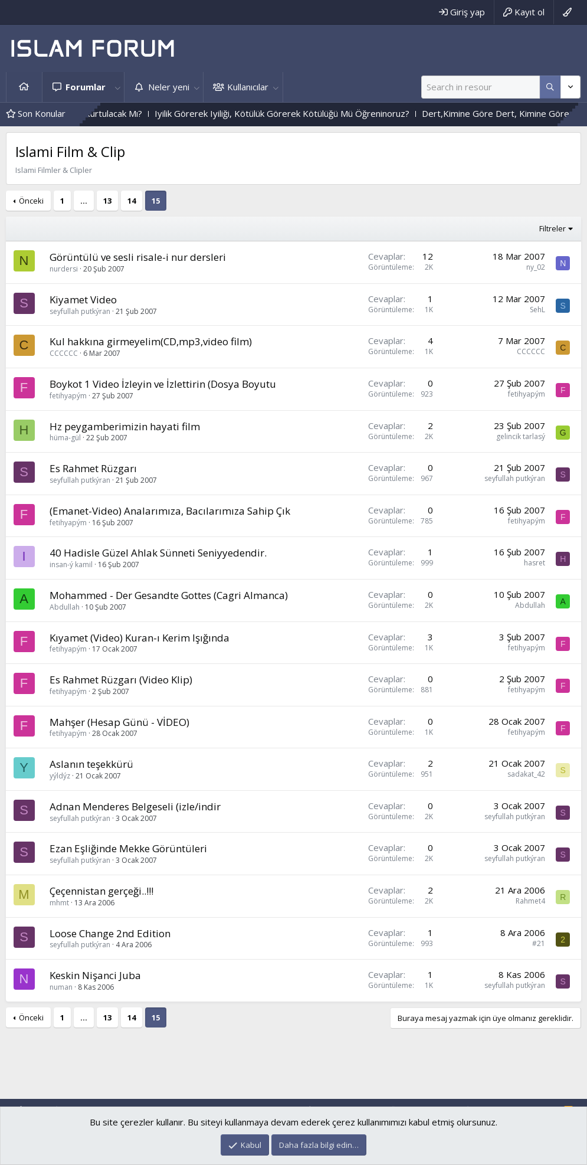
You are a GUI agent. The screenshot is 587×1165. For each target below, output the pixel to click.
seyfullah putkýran (80, 311)
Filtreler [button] (552, 228)
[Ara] (480, 87)
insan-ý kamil (71, 564)
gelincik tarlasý (520, 436)
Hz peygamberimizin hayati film (125, 426)
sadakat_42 (526, 774)
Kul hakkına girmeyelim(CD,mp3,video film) (151, 341)
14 (131, 200)
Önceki (31, 200)
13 (107, 200)
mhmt (59, 903)
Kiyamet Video (83, 299)
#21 (538, 943)
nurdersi (64, 269)
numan (61, 987)
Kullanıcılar (247, 87)
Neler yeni (168, 87)
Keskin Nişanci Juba (95, 975)
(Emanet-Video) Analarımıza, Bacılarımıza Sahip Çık (170, 511)
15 (156, 200)
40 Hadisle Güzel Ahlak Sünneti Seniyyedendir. (158, 552)
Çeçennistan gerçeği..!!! (101, 891)
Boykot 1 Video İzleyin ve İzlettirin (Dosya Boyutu (163, 384)
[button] (117, 87)
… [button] (83, 200)
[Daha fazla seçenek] (550, 87)
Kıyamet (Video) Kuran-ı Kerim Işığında (139, 637)
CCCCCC (64, 353)
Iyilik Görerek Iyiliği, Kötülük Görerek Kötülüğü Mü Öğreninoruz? (329, 113)
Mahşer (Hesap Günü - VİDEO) (119, 722)
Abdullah (65, 607)
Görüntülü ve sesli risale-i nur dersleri (138, 257)
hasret (534, 563)
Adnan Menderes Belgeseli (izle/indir (135, 806)
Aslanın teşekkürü (91, 764)
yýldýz (60, 776)
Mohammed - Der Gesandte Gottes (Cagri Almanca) (169, 595)
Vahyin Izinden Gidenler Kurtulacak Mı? (112, 113)
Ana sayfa (24, 87)
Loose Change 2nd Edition (110, 933)
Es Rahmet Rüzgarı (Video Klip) (121, 679)
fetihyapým (68, 396)
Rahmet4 (530, 901)
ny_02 (535, 267)
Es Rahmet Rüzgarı (93, 468)
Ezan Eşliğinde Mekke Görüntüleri (128, 848)
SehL (537, 310)
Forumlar (85, 87)
